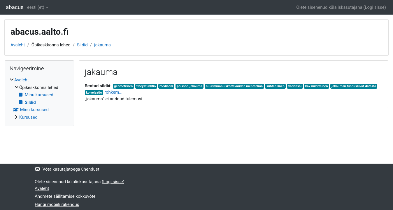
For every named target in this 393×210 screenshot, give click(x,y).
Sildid (82, 45)
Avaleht (17, 45)
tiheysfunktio (146, 86)
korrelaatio (94, 92)
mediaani (166, 86)
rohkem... (113, 92)
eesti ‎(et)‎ (35, 7)
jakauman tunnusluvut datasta (353, 86)
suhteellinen (275, 86)
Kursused (28, 117)
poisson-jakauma (189, 86)
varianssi (295, 86)
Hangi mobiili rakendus (57, 204)
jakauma (102, 45)
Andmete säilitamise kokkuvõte (65, 196)
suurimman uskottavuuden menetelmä (234, 86)
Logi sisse (375, 7)
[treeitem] (39, 98)
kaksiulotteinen (316, 86)
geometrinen (123, 86)
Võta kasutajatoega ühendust (67, 169)
